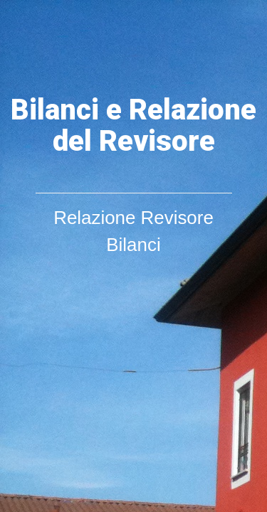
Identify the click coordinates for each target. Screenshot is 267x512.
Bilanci (133, 245)
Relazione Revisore (133, 218)
